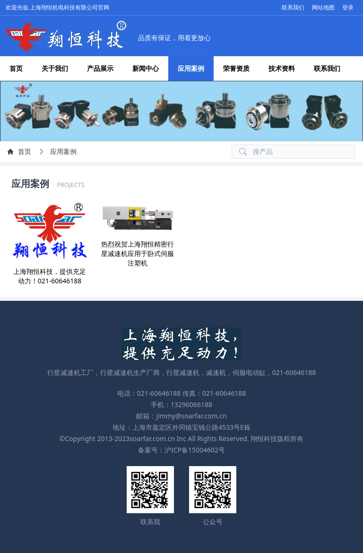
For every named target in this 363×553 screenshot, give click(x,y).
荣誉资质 (236, 68)
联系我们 (327, 68)
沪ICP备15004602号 (194, 449)
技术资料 (281, 68)
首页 (16, 68)
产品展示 (100, 68)
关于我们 (55, 68)
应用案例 (191, 68)
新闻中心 (145, 68)
